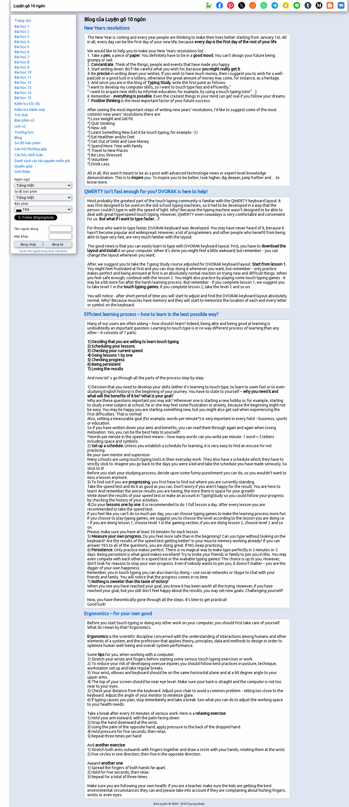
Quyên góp (23, 166)
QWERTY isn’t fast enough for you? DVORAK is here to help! (145, 191)
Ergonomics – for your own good (118, 613)
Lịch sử (20, 126)
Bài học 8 (21, 62)
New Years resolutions (107, 28)
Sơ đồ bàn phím (27, 143)
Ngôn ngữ (21, 179)
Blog (18, 137)
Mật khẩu (21, 236)
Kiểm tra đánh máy (29, 109)
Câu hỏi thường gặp (30, 149)
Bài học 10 (22, 72)
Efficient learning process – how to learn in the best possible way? (151, 314)
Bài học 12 (22, 82)
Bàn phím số (24, 120)
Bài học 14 (22, 92)
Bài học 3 (21, 36)
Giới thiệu (22, 171)
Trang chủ (22, 20)
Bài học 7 (21, 57)
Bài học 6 (21, 52)
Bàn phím (21, 203)
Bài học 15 (22, 98)
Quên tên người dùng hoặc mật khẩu (43, 251)
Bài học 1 (21, 26)
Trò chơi (21, 115)
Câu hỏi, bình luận (28, 155)
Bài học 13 (22, 87)
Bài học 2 (21, 31)
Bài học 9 (21, 67)
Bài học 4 (21, 42)
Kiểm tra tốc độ (27, 104)
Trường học (24, 132)
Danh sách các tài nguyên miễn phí (42, 161)
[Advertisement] (321, 109)
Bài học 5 (21, 47)
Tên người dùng (26, 229)
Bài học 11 (22, 77)
